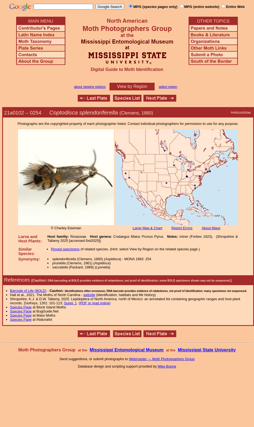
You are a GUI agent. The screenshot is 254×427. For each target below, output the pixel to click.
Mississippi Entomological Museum (126, 350)
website (89, 295)
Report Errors (181, 228)
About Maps (211, 228)
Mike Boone (167, 366)
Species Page (21, 307)
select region (168, 87)
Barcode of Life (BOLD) (28, 291)
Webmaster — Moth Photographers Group (162, 359)
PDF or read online (94, 303)
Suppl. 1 (70, 303)
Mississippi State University (207, 350)
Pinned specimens (65, 249)
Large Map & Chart (147, 228)
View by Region (132, 86)
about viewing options (89, 87)
